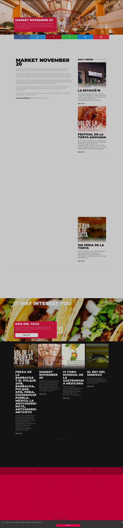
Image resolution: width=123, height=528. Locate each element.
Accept (68, 525)
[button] (122, 522)
